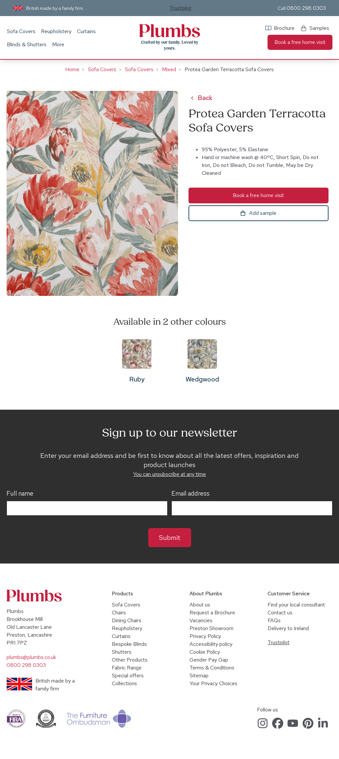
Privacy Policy (205, 636)
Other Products (130, 659)
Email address (190, 494)
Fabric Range (127, 667)
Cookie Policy (204, 651)
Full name (20, 494)
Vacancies (200, 620)
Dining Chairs (126, 620)
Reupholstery (56, 31)
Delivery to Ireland (288, 628)
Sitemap (199, 675)
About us (199, 604)
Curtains (86, 31)
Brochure (284, 28)
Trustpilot (180, 8)
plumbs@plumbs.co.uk (31, 657)
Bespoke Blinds (129, 644)
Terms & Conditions (211, 667)
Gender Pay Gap (208, 659)
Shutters (121, 651)
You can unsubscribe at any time (169, 474)
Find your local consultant (296, 604)
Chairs (119, 612)
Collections (124, 683)
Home (72, 69)
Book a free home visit (300, 42)
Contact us (280, 612)
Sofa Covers (21, 31)
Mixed (169, 69)
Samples (319, 28)
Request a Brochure (212, 612)
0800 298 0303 (306, 8)
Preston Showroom (211, 628)
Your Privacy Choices (213, 683)
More (58, 44)
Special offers (128, 675)
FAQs (274, 620)
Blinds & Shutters (27, 44)
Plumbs (169, 30)
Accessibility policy (210, 644)
